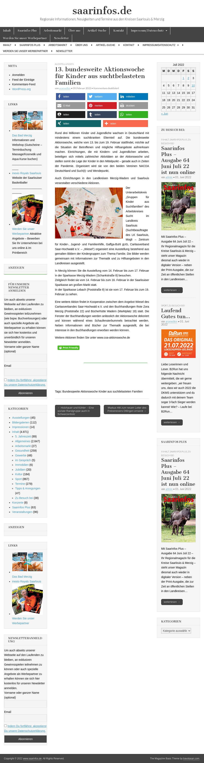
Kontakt (118, 30)
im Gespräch (23, 460)
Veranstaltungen (22, 512)
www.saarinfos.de (32, 758)
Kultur (19, 474)
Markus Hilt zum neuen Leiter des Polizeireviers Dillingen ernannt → (127, 409)
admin (169, 177)
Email (7, 365)
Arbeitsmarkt (53, 30)
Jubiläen (20, 469)
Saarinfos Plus (27, 30)
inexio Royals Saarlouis (26, 173)
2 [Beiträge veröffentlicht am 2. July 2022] (188, 78)
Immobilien (22, 464)
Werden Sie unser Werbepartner (25, 38)
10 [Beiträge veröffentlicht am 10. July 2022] (193, 85)
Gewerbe (20, 455)
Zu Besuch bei (24, 498)
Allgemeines (22, 441)
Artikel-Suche (96, 30)
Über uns (74, 30)
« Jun (164, 113)
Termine (20, 483)
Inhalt (7, 30)
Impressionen (20, 427)
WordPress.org (21, 89)
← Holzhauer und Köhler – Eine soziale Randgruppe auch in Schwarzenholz (76, 410)
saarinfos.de (102, 11)
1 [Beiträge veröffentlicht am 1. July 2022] (183, 78)
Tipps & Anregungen (27, 488)
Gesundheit (22, 450)
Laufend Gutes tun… (175, 313)
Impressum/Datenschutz (147, 30)
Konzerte (17, 502)
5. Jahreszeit (23, 436)
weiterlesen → (172, 290)
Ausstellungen (64, 64)
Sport (18, 479)
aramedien (65, 88)
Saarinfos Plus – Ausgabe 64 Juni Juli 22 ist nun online (178, 160)
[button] (70, 96)
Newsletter (61, 38)
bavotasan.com (191, 758)
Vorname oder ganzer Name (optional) (21, 349)
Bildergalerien (20, 422)
